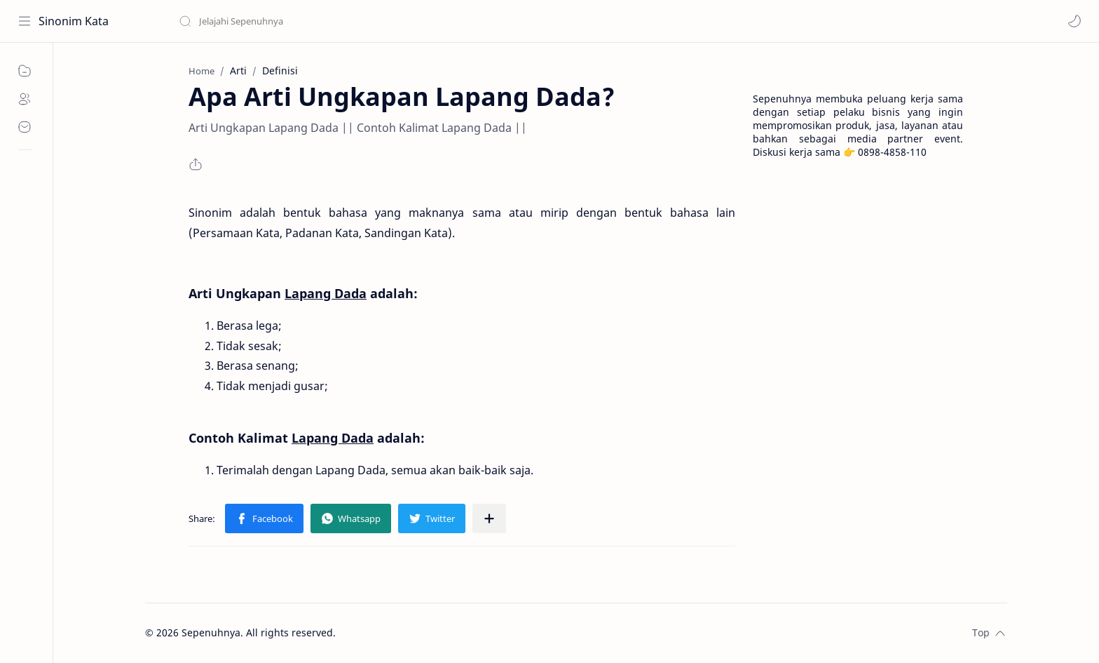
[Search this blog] (291, 21)
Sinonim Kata (74, 21)
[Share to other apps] (489, 518)
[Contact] (25, 127)
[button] (1074, 21)
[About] (25, 99)
